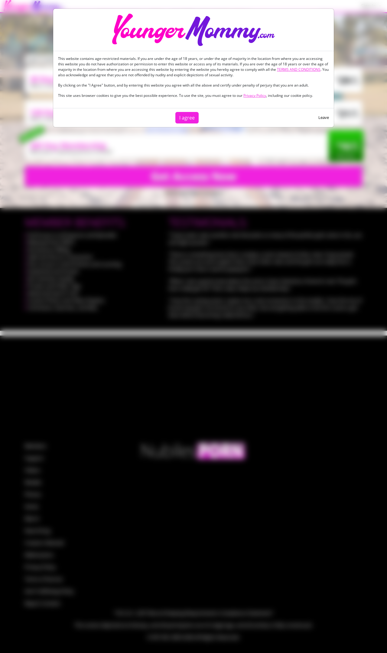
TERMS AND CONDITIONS (298, 69)
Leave (323, 117)
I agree (187, 117)
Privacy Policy (254, 95)
